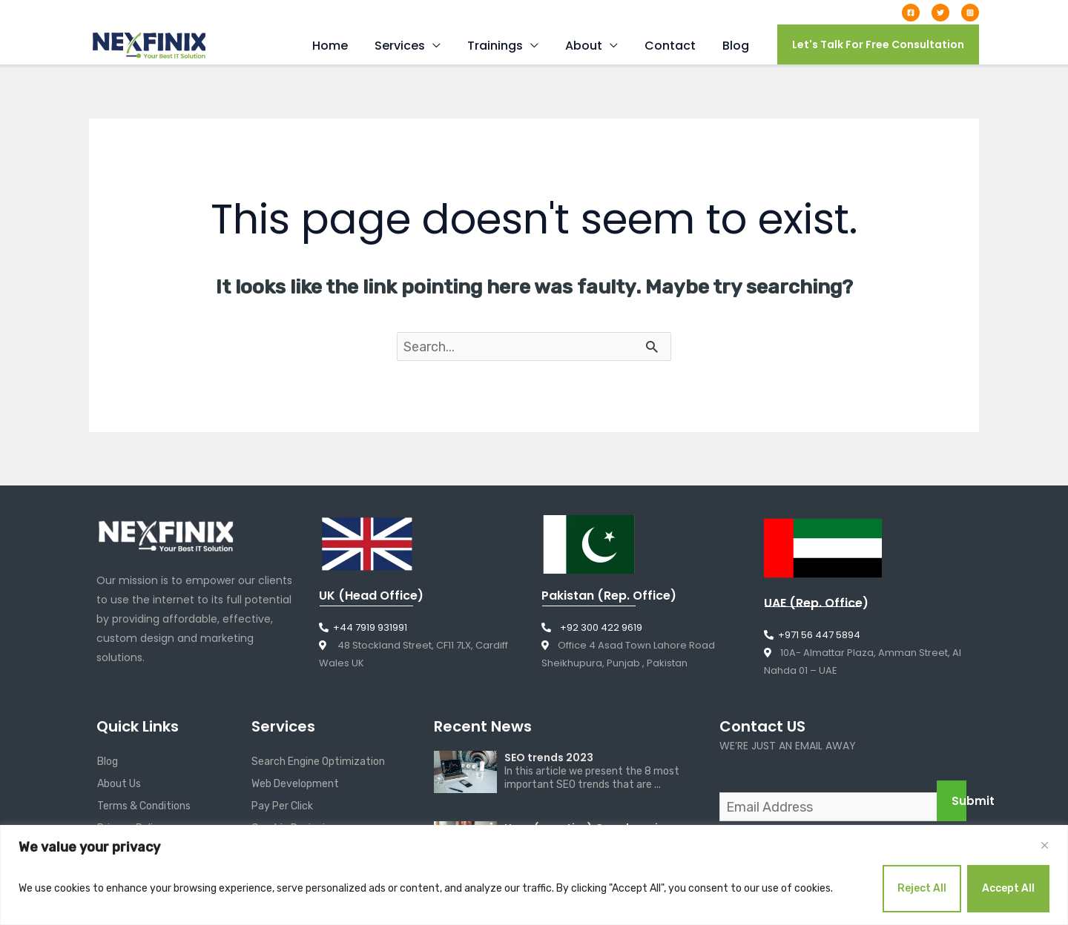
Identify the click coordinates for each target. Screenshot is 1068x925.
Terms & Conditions (144, 806)
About (591, 45)
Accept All (1008, 888)
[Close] (1044, 845)
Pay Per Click (282, 806)
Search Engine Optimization (318, 762)
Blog (737, 45)
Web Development (295, 784)
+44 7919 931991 (280, 12)
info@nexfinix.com (155, 12)
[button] (878, 44)
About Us (119, 784)
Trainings (505, 45)
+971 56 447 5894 (812, 636)
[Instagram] (970, 12)
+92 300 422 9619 (591, 628)
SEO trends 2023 (548, 758)
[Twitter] (940, 12)
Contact (674, 45)
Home (346, 45)
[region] (534, 875)
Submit (959, 802)
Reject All (921, 888)
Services (413, 45)
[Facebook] (911, 12)
